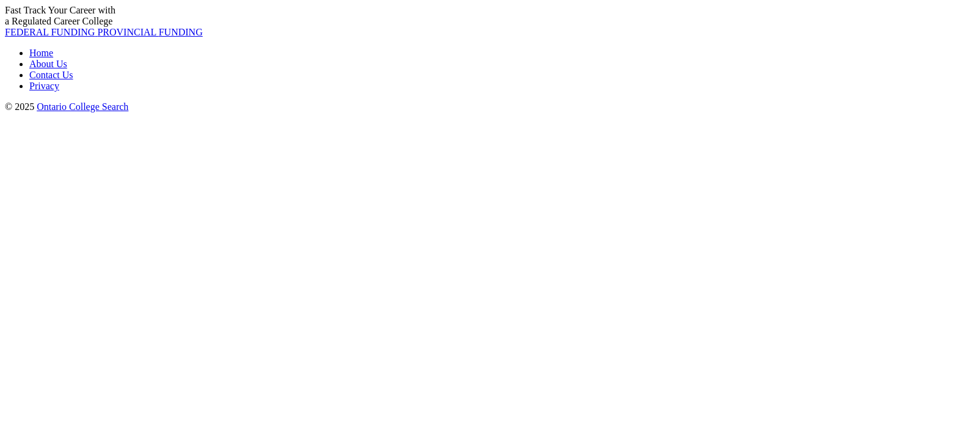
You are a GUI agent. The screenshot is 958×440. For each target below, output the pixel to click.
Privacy (44, 86)
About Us (48, 64)
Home (41, 53)
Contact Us (51, 75)
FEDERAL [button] (51, 32)
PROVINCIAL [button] (149, 32)
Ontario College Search (82, 106)
